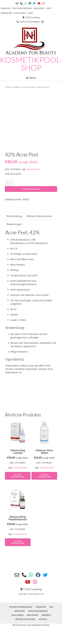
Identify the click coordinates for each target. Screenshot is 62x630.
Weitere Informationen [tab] (39, 216)
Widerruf (46, 615)
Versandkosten (33, 169)
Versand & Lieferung (25, 619)
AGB (51, 607)
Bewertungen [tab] (14, 224)
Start (7, 87)
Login (30, 13)
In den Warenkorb (31, 188)
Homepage (6, 8)
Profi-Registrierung (22, 8)
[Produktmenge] (9, 183)
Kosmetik (16, 87)
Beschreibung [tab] (14, 216)
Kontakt (43, 619)
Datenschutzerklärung (20, 607)
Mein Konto (39, 8)
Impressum (19, 611)
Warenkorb (6, 13)
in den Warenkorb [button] (17, 475)
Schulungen (19, 13)
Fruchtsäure (28, 87)
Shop (48, 8)
